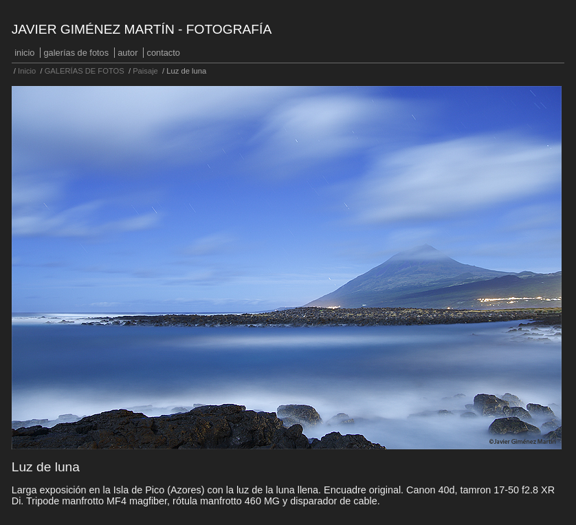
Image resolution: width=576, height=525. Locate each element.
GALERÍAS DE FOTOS (76, 52)
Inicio (24, 52)
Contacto (163, 52)
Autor (127, 52)
